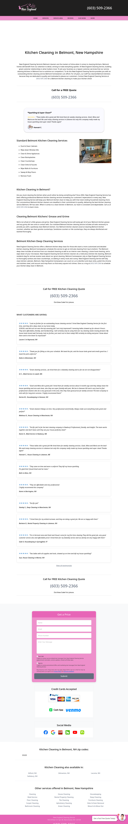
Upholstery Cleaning (64, 781)
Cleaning (32, 772)
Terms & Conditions (69, 649)
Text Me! (41, 635)
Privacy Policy (57, 649)
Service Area (58, 18)
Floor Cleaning (32, 778)
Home (35, 18)
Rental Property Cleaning (64, 775)
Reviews (70, 18)
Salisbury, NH (32, 754)
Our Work (83, 18)
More (94, 18)
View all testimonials (64, 544)
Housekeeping (95, 772)
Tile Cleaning (64, 778)
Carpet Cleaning (32, 781)
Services (46, 18)
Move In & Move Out (95, 784)
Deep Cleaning (95, 775)
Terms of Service (79, 820)
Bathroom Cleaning (32, 784)
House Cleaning (64, 772)
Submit (64, 654)
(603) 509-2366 (99, 8)
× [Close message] (115, 817)
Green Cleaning (64, 784)
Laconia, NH (95, 751)
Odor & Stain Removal (95, 781)
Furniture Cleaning (95, 778)
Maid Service (32, 775)
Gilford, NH (32, 751)
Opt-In (40, 641)
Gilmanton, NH (64, 751)
